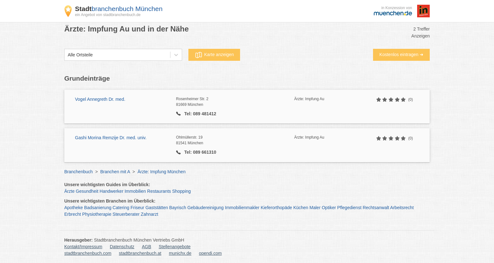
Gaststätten (157, 207)
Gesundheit (87, 191)
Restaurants (159, 191)
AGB (146, 246)
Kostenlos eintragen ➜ (401, 54)
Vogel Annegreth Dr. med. (100, 99)
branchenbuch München (119, 8)
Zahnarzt (149, 214)
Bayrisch (177, 207)
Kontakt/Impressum (83, 246)
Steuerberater (126, 214)
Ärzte (69, 191)
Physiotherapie (97, 214)
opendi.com (210, 253)
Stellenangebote (175, 246)
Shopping (181, 191)
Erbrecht (72, 214)
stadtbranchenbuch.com (87, 253)
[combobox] (67, 55)
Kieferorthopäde (276, 207)
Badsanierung (97, 207)
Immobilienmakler (242, 207)
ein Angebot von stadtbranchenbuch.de (108, 15)
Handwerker (111, 191)
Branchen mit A (115, 171)
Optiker (329, 207)
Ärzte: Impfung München (161, 171)
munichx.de (180, 253)
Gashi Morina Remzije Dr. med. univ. (110, 137)
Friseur (137, 207)
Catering (120, 207)
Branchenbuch (78, 171)
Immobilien (135, 191)
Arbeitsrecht (402, 207)
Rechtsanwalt (376, 207)
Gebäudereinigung (205, 207)
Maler (314, 207)
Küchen (300, 207)
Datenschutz (122, 246)
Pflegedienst (349, 207)
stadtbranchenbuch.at (140, 253)
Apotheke (73, 207)
